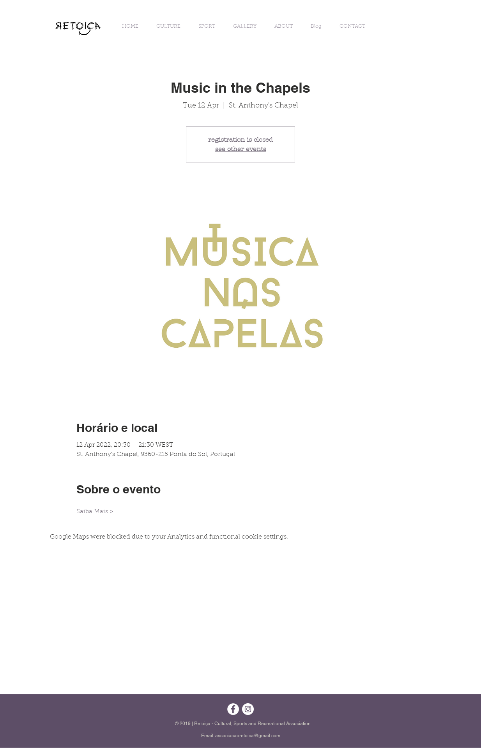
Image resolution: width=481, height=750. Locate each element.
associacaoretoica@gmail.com (247, 735)
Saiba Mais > (94, 512)
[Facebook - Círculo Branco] (233, 709)
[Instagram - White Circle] (248, 709)
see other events (240, 149)
